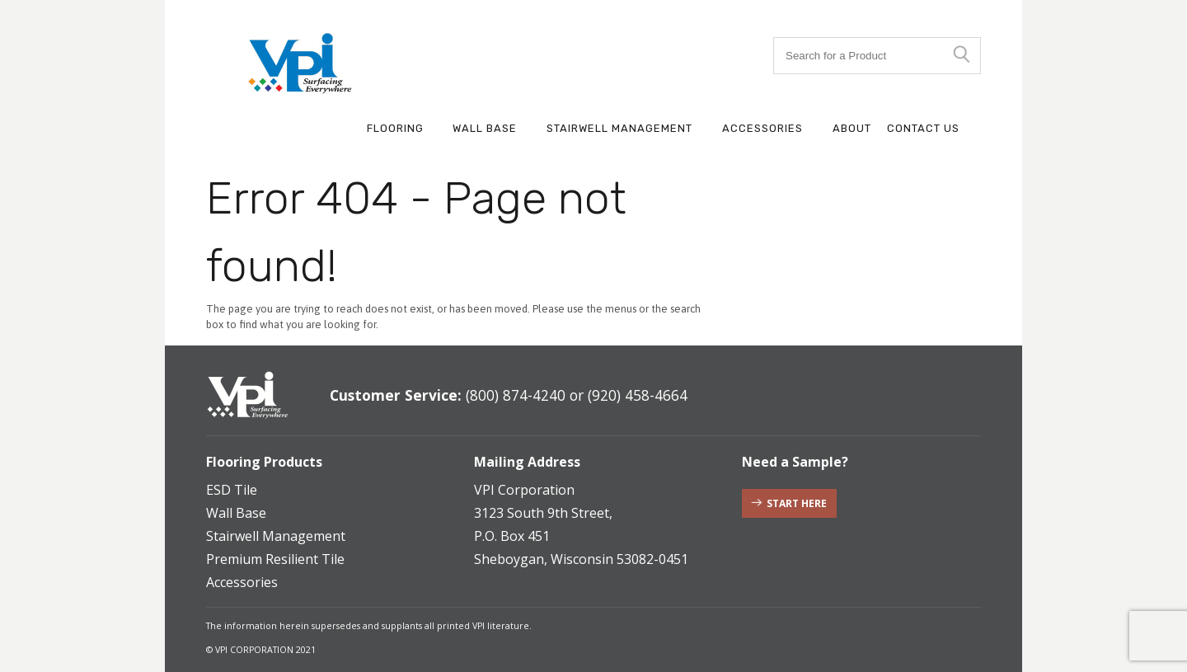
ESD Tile (231, 490)
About (852, 128)
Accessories (762, 128)
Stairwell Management (619, 128)
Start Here (797, 503)
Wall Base (485, 128)
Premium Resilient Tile (275, 559)
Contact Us (923, 128)
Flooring (395, 128)
